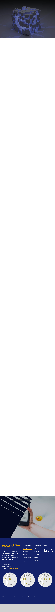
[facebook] (47, 596)
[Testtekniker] (11, 544)
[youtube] (49, 596)
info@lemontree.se (12, 568)
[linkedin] (52, 596)
